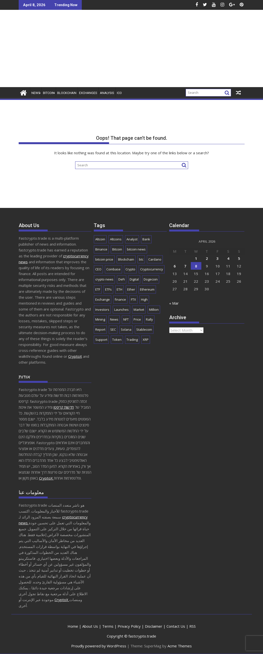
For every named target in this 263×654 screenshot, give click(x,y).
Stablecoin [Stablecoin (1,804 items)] (144, 329)
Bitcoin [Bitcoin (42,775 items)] (117, 249)
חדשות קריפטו (64, 407)
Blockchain (66, 93)
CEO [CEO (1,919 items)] (98, 269)
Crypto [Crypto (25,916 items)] (130, 269)
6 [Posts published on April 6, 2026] (175, 266)
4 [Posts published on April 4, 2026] (228, 258)
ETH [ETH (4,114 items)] (119, 289)
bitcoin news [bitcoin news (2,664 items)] (136, 249)
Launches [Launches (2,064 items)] (121, 309)
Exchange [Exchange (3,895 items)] (102, 299)
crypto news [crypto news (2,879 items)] (104, 279)
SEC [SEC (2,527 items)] (113, 329)
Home (73, 626)
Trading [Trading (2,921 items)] (132, 339)
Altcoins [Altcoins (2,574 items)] (116, 239)
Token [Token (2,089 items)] (117, 339)
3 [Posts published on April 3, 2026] (217, 258)
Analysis (107, 93)
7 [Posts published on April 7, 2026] (185, 266)
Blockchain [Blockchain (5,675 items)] (126, 259)
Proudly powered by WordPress (98, 645)
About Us (90, 626)
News (35, 93)
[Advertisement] (168, 50)
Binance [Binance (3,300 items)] (101, 249)
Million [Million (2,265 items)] (154, 309)
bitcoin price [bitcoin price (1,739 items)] (104, 259)
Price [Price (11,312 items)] (137, 319)
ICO (119, 93)
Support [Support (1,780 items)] (101, 339)
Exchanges (88, 93)
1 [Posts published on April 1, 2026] (196, 258)
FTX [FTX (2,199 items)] (133, 299)
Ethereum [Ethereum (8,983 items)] (147, 289)
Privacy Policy (129, 626)
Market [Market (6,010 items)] (139, 309)
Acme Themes (179, 645)
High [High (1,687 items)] (144, 299)
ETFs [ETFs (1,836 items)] (108, 289)
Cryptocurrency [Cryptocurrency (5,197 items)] (151, 269)
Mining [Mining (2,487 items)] (100, 319)
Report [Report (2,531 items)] (100, 329)
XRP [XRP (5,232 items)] (146, 339)
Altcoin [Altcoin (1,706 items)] (100, 239)
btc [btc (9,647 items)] (141, 259)
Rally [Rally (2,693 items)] (149, 319)
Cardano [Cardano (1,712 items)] (154, 259)
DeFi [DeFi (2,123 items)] (121, 279)
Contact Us (175, 626)
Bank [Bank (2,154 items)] (146, 239)
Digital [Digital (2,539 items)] (134, 279)
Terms (107, 626)
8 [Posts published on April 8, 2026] (196, 266)
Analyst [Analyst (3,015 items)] (132, 239)
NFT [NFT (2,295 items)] (126, 319)
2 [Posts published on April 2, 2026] (207, 258)
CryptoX (75, 356)
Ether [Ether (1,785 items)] (131, 289)
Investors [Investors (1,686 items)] (102, 309)
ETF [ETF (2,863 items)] (97, 289)
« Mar (174, 303)
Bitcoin (49, 93)
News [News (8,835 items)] (114, 319)
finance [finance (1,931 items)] (120, 299)
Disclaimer (153, 626)
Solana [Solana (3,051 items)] (126, 329)
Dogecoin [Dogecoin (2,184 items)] (151, 279)
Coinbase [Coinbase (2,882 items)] (113, 269)
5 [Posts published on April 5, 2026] (239, 258)
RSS (192, 626)
